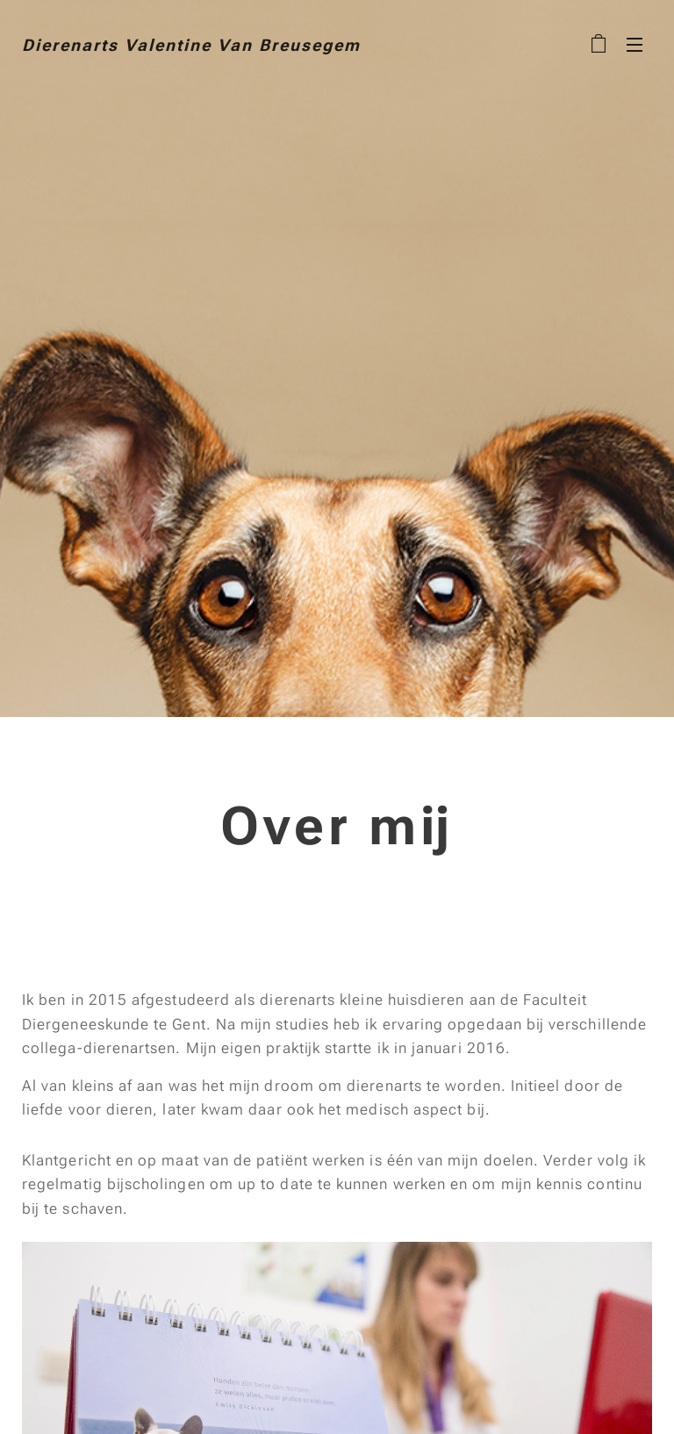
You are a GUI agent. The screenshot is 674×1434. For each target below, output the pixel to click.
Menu (634, 45)
